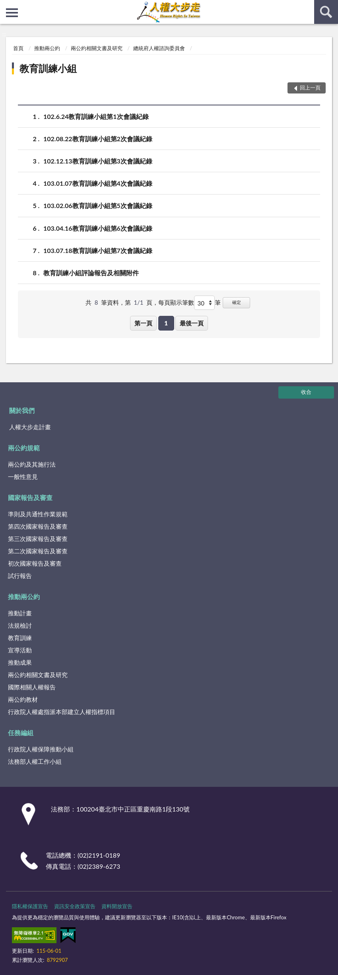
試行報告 (20, 575)
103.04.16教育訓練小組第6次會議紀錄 (97, 228)
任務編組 (20, 732)
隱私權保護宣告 (30, 906)
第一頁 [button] (143, 323)
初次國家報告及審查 (35, 563)
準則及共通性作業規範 (38, 514)
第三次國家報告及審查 (38, 538)
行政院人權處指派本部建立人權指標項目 (61, 711)
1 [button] (166, 323)
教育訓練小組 (48, 68)
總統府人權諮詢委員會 (159, 48)
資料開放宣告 (116, 906)
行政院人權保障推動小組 (41, 749)
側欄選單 (12, 12)
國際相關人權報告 (32, 687)
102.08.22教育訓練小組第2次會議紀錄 (97, 138)
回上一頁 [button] (310, 87)
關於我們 (22, 410)
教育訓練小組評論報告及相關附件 (91, 272)
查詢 (326, 12)
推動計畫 (20, 613)
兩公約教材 (23, 699)
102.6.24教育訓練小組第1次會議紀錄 (96, 116)
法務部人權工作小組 (35, 761)
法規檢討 (20, 625)
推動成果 (20, 662)
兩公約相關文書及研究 (96, 48)
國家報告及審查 (30, 497)
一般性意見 (23, 476)
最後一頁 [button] (192, 323)
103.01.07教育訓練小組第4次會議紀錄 (97, 183)
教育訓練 (20, 637)
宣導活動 (20, 650)
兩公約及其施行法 (32, 464)
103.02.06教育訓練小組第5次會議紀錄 (97, 205)
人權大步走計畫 (30, 426)
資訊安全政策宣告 (74, 906)
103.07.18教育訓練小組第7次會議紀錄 (97, 250)
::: (6, 6)
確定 (236, 302)
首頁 (18, 48)
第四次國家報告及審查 (38, 526)
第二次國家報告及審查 (38, 551)
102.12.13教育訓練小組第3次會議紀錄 (97, 160)
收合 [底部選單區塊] (306, 392)
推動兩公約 (47, 48)
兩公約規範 (24, 447)
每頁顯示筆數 (176, 302)
